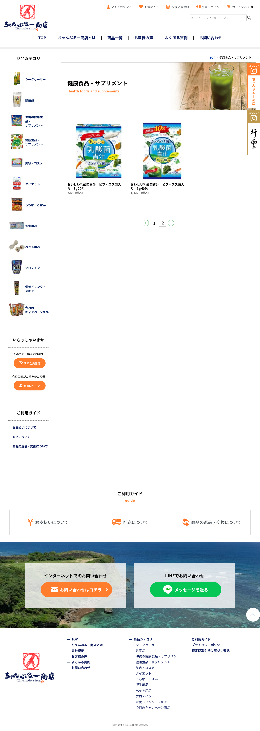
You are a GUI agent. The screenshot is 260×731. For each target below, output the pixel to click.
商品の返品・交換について (30, 446)
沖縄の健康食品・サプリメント (158, 656)
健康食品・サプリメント (153, 662)
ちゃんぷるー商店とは (77, 37)
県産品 (140, 650)
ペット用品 (143, 690)
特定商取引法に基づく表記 (211, 650)
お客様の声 (143, 37)
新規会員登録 (180, 7)
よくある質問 (176, 37)
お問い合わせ (210, 37)
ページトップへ (253, 615)
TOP (42, 37)
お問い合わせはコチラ (81, 590)
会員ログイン (210, 7)
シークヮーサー (147, 645)
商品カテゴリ (143, 639)
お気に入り (151, 7)
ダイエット (143, 673)
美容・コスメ (145, 667)
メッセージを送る (191, 590)
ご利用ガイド (201, 639)
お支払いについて (24, 427)
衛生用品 (142, 684)
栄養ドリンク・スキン (151, 702)
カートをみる (242, 7)
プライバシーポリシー (207, 645)
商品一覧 (114, 37)
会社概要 (77, 650)
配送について (21, 437)
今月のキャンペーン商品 (153, 707)
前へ (146, 223)
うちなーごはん (147, 679)
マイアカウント (121, 7)
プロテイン (143, 696)
